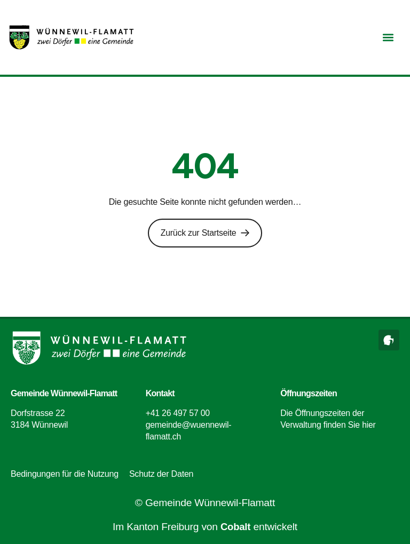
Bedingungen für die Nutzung (65, 473)
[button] (388, 37)
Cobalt (235, 526)
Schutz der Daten (161, 473)
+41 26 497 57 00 (178, 413)
